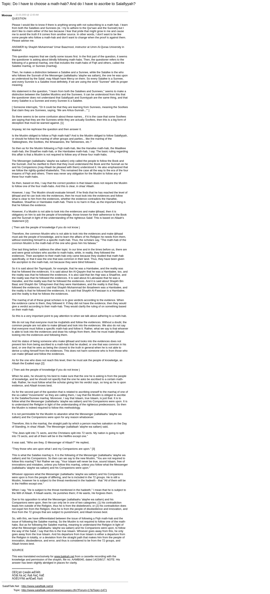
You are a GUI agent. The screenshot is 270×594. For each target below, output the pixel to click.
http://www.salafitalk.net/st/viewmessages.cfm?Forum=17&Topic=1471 (64, 590)
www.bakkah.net (64, 556)
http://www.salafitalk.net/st (37, 586)
